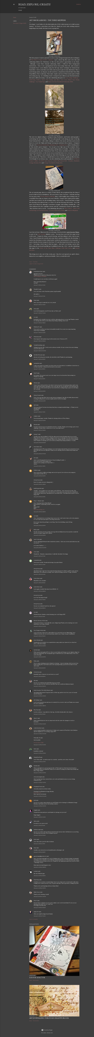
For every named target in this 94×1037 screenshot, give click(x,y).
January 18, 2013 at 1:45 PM (39, 466)
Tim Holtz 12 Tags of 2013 (19, 23)
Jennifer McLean (38, 355)
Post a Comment (33, 919)
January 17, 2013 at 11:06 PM (40, 430)
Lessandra (36, 560)
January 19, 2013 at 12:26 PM (40, 645)
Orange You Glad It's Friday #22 (53, 163)
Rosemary (36, 879)
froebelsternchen (38, 271)
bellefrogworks (37, 488)
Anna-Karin (36, 446)
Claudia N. (36, 289)
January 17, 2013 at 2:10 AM (39, 285)
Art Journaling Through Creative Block (49, 1018)
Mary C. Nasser (37, 501)
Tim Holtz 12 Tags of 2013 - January (42, 59)
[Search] (78, 4)
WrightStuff (37, 757)
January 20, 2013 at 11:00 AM (40, 733)
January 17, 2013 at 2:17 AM (39, 296)
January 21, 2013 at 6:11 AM (39, 825)
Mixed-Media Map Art (39, 509)
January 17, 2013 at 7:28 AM (39, 322)
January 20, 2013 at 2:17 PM (40, 761)
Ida (34, 680)
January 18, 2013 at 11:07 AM (40, 453)
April (35, 405)
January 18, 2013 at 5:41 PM (39, 496)
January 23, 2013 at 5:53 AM (39, 875)
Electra (35, 424)
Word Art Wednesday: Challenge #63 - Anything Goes (52, 145)
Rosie (35, 300)
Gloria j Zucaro (37, 395)
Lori (35, 516)
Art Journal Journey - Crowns (45, 210)
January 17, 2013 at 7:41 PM (39, 412)
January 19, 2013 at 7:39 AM (39, 599)
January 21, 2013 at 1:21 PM (39, 843)
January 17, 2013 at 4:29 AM (39, 304)
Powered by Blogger (47, 1030)
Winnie (35, 383)
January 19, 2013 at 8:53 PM (39, 676)
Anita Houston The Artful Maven (42, 690)
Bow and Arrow (37, 792)
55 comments (36, 980)
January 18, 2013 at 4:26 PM (40, 484)
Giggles (36, 810)
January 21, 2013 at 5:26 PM (39, 852)
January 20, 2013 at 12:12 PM (40, 744)
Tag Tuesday (41, 234)
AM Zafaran (37, 700)
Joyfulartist (36, 363)
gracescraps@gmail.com (40, 856)
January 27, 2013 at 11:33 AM (40, 907)
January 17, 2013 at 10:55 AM (40, 341)
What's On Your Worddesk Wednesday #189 (60, 81)
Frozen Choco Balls (38, 742)
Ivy (34, 612)
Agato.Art (36, 911)
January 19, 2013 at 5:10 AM (39, 574)
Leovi (35, 551)
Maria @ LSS (37, 737)
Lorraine (36, 871)
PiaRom (36, 470)
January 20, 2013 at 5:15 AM (39, 714)
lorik (35, 800)
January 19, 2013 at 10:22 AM (40, 626)
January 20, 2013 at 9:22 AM (40, 723)
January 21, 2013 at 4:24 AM (40, 817)
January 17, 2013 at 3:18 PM (39, 369)
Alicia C (35, 718)
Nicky (35, 661)
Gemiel (35, 650)
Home (20, 10)
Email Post (35, 261)
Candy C (36, 434)
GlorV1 (35, 373)
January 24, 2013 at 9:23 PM (40, 888)
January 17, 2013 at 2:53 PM (39, 359)
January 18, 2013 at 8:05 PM (40, 535)
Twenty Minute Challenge (47, 196)
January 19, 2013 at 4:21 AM (39, 564)
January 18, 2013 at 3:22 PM (39, 475)
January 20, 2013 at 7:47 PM (40, 782)
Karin (35, 749)
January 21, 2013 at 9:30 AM (40, 835)
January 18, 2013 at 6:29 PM (39, 525)
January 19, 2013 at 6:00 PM (40, 656)
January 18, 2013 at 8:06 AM (40, 442)
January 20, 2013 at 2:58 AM (40, 705)
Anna (35, 308)
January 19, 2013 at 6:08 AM (40, 591)
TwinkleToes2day (38, 345)
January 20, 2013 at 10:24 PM (40, 796)
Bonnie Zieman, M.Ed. (39, 620)
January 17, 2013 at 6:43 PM (39, 391)
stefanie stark (37, 829)
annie (35, 839)
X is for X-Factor (37, 977)
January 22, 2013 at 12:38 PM (40, 867)
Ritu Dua (36, 709)
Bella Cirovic (37, 892)
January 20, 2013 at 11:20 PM (40, 806)
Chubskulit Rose (38, 786)
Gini (35, 457)
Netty (35, 529)
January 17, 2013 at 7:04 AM (40, 313)
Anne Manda (37, 640)
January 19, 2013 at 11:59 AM (39, 636)
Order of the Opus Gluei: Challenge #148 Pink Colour (56, 248)
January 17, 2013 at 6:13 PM (39, 378)
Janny (35, 821)
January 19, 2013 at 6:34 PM (39, 668)
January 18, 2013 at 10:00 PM (40, 547)
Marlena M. (36, 327)
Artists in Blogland (72, 210)
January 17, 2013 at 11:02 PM (40, 420)
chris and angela (38, 777)
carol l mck (36, 539)
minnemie (36, 672)
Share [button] (14, 17)
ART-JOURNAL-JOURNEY (40, 276)
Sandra (35, 765)
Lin (34, 317)
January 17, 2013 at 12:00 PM (40, 350)
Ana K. (35, 900)
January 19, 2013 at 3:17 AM (39, 556)
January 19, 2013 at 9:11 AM (39, 616)
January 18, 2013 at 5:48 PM (40, 511)
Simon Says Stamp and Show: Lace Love (54, 79)
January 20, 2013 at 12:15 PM (40, 753)
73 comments (36, 1020)
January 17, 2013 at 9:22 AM (39, 332)
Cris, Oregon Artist (38, 630)
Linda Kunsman (38, 728)
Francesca (36, 336)
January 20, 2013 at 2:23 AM (40, 695)
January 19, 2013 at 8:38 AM (40, 608)
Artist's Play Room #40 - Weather (63, 161)
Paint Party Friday (59, 210)
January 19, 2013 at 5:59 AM (39, 582)
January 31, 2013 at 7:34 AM (39, 916)
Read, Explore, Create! (34, 4)
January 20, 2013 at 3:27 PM (40, 772)
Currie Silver (37, 578)
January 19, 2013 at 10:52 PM (40, 686)
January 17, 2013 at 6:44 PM (39, 400)
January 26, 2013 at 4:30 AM (40, 896)
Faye (35, 847)
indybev (36, 416)
